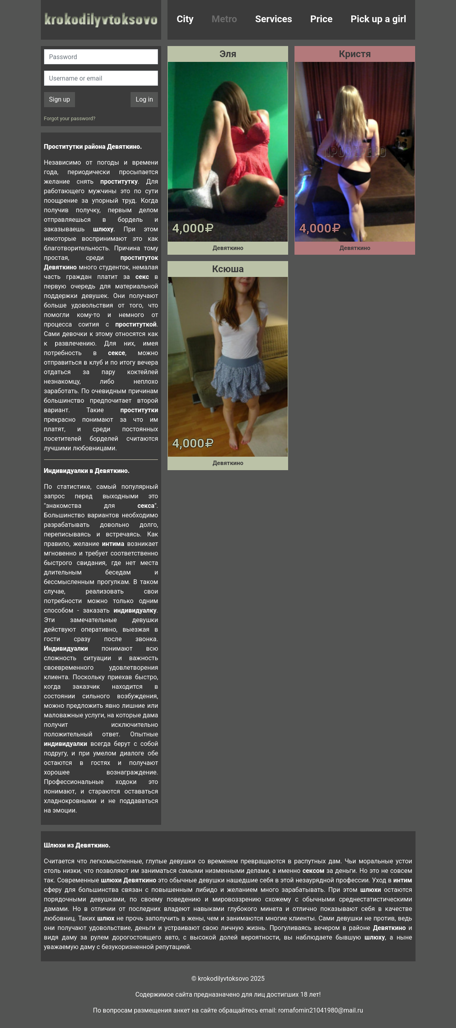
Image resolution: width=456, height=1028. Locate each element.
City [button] (185, 19)
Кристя (355, 54)
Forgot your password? (70, 118)
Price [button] (321, 19)
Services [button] (273, 19)
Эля (227, 54)
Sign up (59, 99)
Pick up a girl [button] (378, 19)
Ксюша (228, 269)
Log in (144, 99)
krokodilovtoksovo (101, 20)
